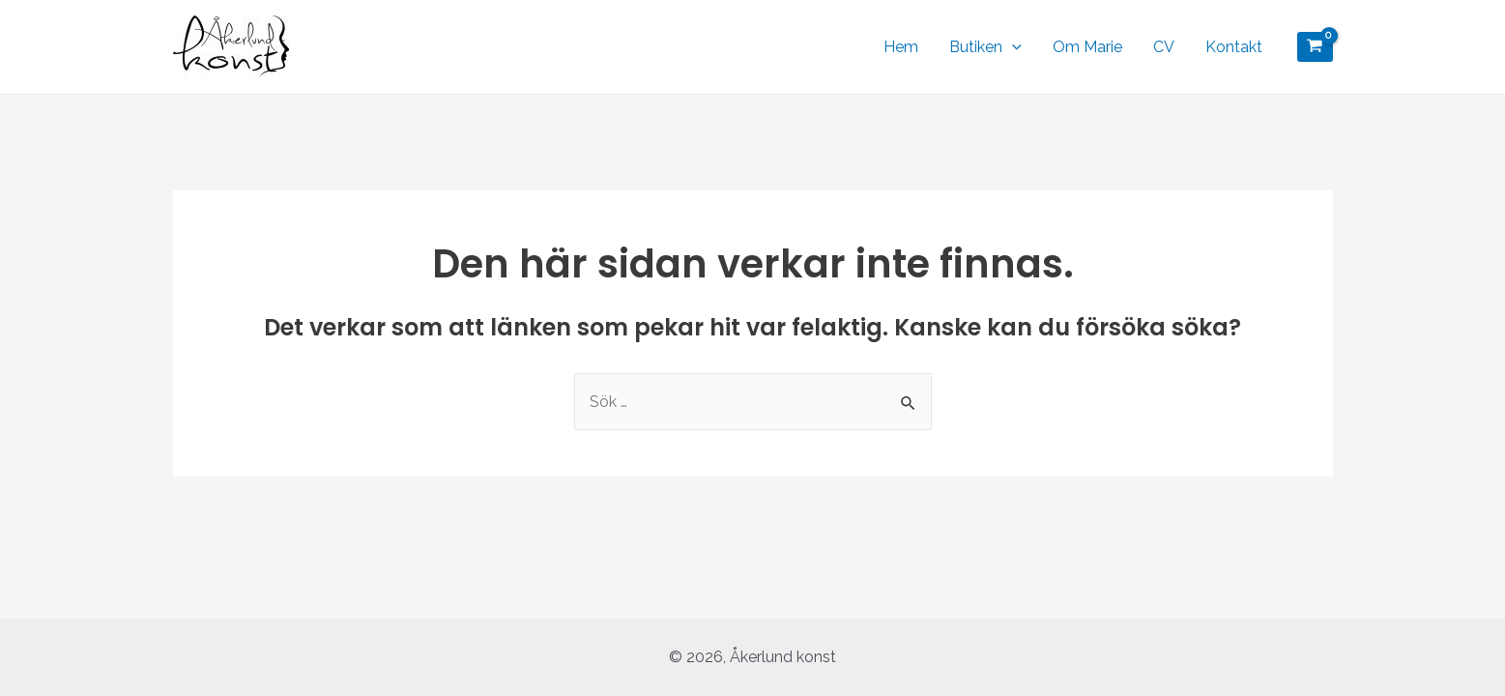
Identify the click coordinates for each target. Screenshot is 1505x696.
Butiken (985, 47)
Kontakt (1233, 47)
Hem (900, 47)
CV (1163, 47)
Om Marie (1087, 47)
